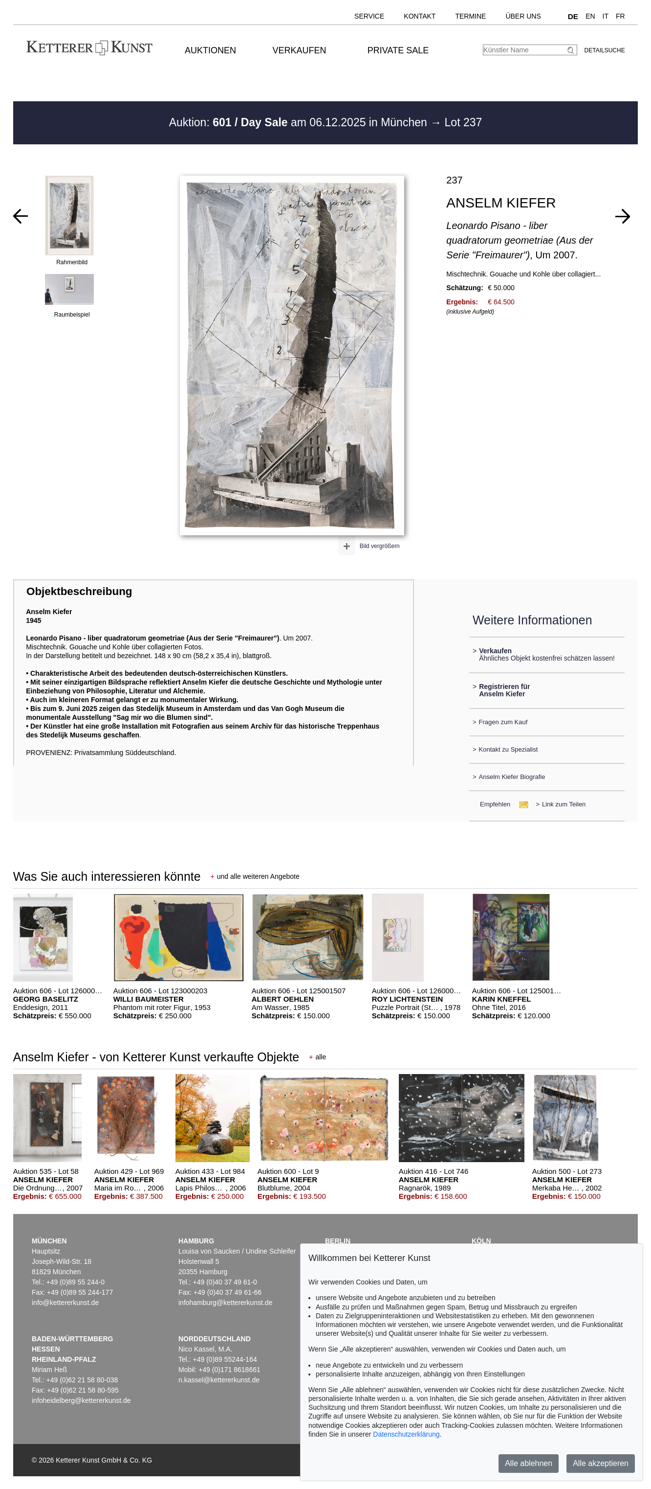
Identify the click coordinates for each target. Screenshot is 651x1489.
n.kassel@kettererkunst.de (219, 1380)
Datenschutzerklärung (406, 1434)
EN (590, 16)
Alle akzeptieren (601, 1463)
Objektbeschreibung (79, 591)
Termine (470, 16)
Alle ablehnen (528, 1463)
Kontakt (419, 16)
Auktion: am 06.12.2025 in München (300, 122)
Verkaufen (299, 50)
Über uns (523, 16)
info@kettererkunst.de (65, 1302)
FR (620, 16)
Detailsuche (605, 50)
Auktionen (210, 50)
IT (605, 16)
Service (369, 16)
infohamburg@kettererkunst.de (225, 1302)
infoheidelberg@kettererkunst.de (81, 1400)
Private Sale (398, 50)
